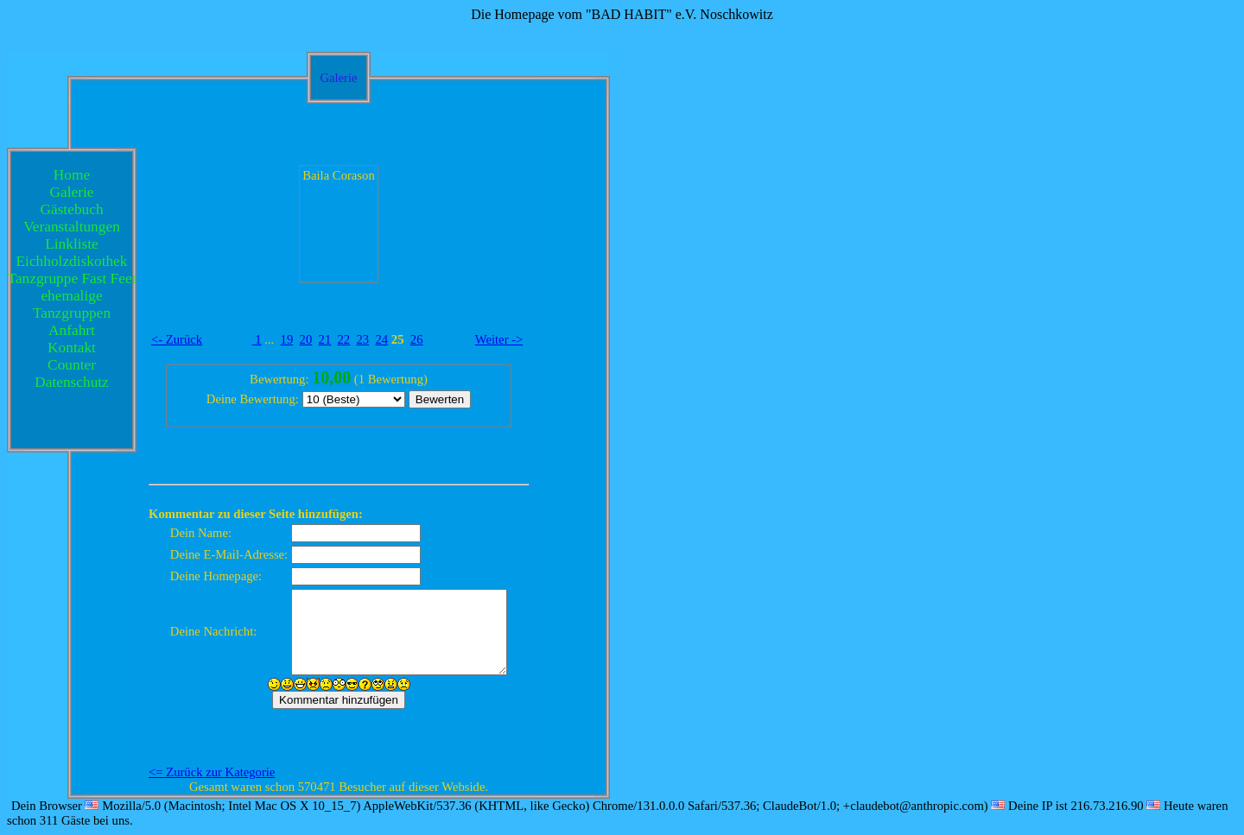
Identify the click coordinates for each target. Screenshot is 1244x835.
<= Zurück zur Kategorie (212, 772)
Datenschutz (72, 382)
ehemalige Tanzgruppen (72, 304)
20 (306, 339)
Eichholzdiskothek (72, 261)
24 (382, 339)
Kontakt (72, 347)
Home (72, 175)
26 (416, 339)
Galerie (72, 192)
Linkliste (71, 244)
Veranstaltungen (71, 226)
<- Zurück (176, 339)
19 (287, 339)
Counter (72, 365)
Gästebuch (71, 209)
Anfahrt (71, 330)
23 (363, 339)
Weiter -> (499, 339)
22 (344, 339)
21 (325, 339)
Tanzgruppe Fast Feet (72, 278)
